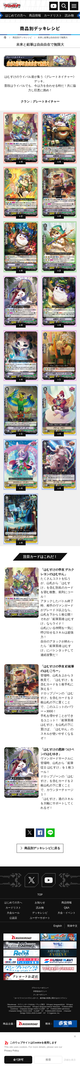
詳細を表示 (70, 1059)
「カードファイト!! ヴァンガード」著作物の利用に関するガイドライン (40, 998)
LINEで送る (50, 832)
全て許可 (18, 1059)
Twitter (31, 880)
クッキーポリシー (40, 995)
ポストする (30, 832)
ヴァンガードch (53, 6)
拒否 (48, 1059)
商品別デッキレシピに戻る (42, 848)
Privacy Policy (11, 1050)
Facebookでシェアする (40, 832)
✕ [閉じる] (75, 1036)
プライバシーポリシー (40, 988)
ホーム (5, 37)
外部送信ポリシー (40, 991)
